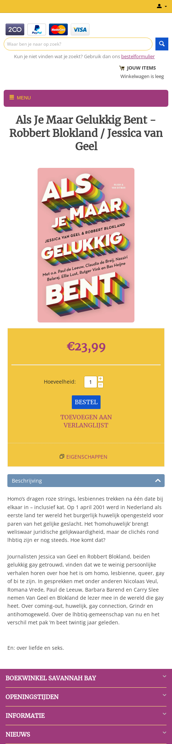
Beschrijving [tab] (86, 480)
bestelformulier (138, 56)
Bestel (86, 402)
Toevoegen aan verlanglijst (86, 421)
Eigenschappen (87, 456)
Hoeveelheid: (60, 381)
